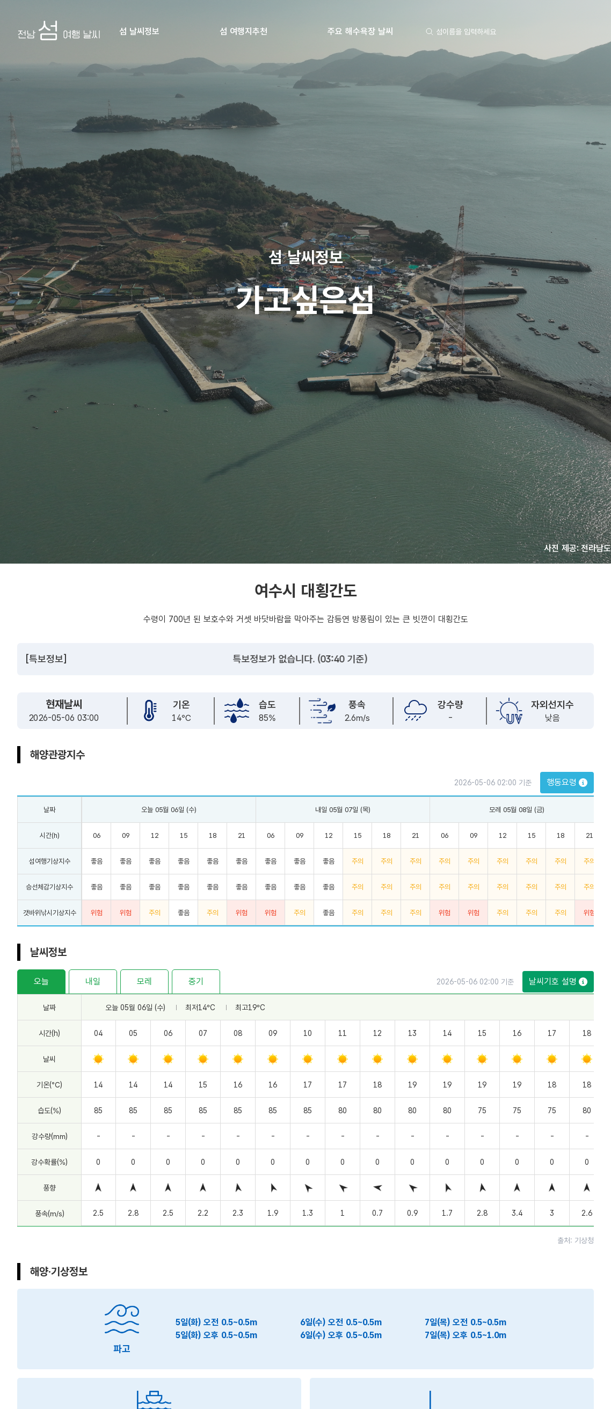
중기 (195, 981)
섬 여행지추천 (243, 31)
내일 (92, 981)
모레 (144, 981)
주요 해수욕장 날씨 (360, 31)
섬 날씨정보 (139, 31)
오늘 (41, 981)
